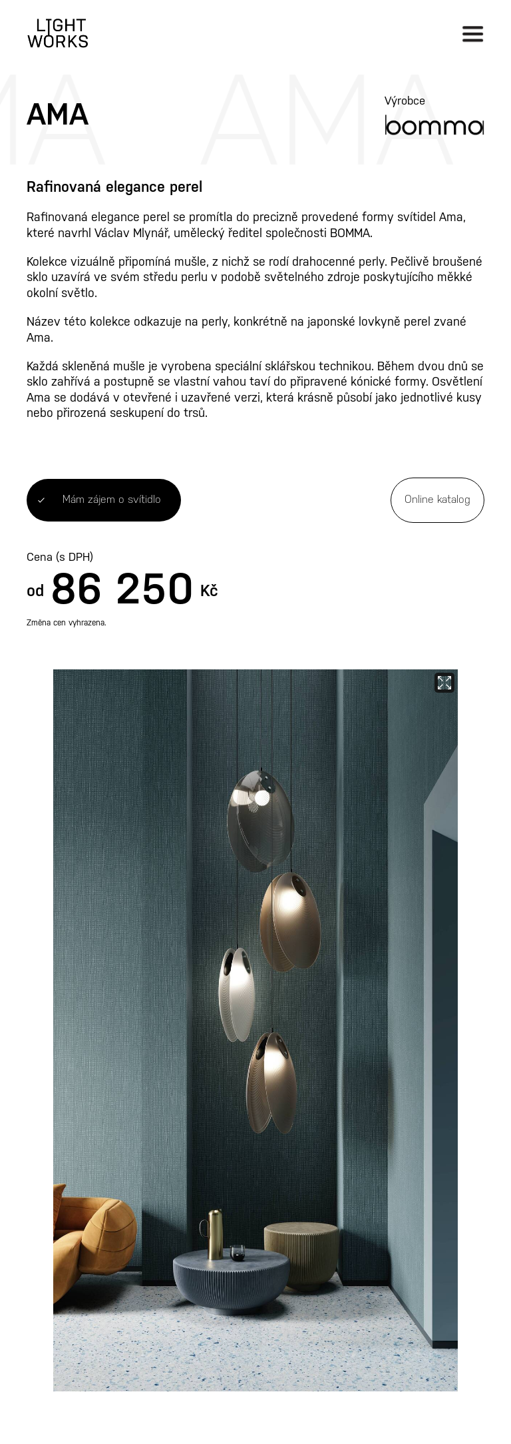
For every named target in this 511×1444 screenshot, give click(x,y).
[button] (473, 34)
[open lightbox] (255, 1030)
